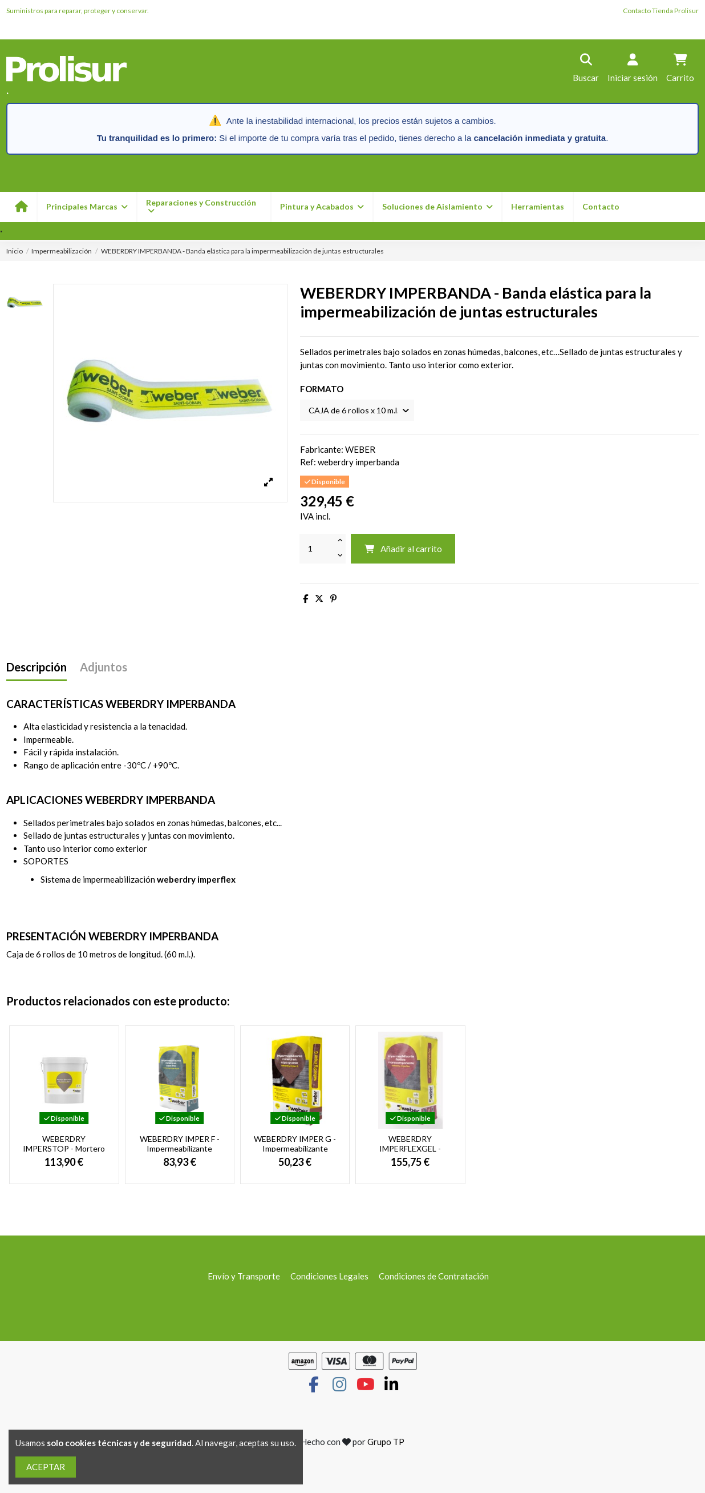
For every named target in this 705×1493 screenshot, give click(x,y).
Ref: (308, 463)
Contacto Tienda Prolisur (661, 10)
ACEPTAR (45, 1467)
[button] (321, 207)
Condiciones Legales (329, 1277)
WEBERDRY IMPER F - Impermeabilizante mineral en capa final (180, 1149)
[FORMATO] (360, 411)
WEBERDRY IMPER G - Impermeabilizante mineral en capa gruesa (295, 1149)
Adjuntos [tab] (103, 668)
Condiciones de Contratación (434, 1277)
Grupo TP (385, 1443)
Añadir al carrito (403, 550)
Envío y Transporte (244, 1277)
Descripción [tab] (36, 668)
